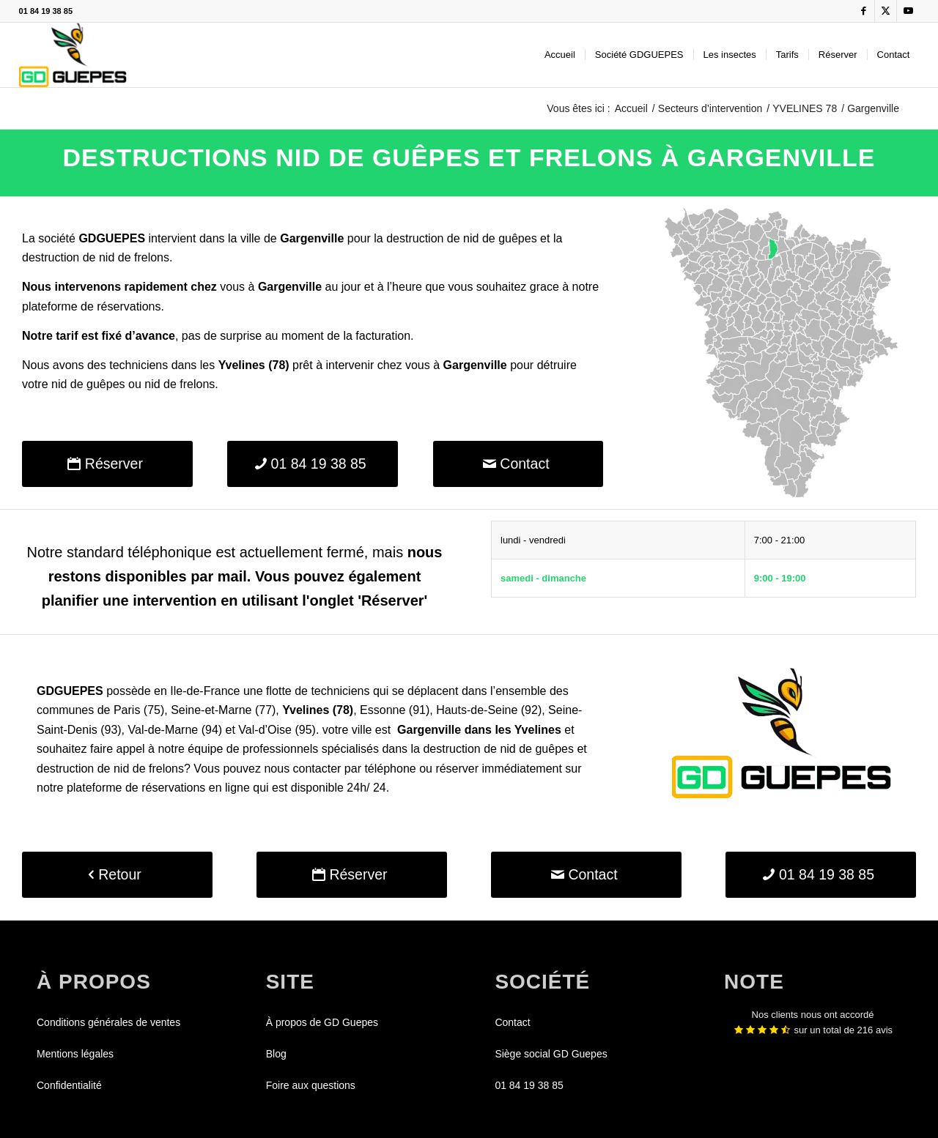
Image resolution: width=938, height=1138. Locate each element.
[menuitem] (560, 55)
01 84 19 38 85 (46, 11)
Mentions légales (75, 1054)
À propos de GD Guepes (322, 1022)
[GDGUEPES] (73, 55)
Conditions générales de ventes (108, 1022)
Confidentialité (69, 1085)
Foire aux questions (310, 1085)
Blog (276, 1054)
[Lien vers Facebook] (863, 11)
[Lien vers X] (885, 11)
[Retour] (117, 875)
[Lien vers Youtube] (908, 11)
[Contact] (518, 464)
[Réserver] (107, 464)
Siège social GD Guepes (551, 1054)
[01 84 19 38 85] (312, 464)
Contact (512, 1022)
